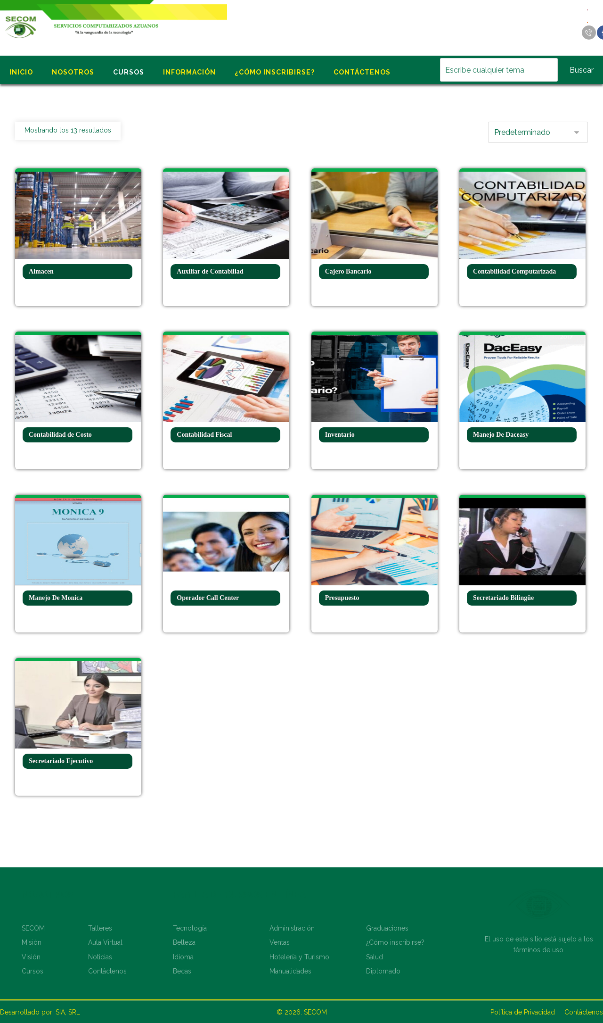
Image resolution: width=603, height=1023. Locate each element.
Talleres (100, 928)
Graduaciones (387, 928)
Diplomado (383, 971)
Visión (31, 957)
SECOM (33, 928)
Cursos (32, 971)
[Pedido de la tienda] (538, 132)
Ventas (279, 942)
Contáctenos (107, 971)
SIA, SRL (68, 1012)
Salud (374, 957)
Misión (31, 942)
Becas (182, 971)
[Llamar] (589, 32)
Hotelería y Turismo (299, 957)
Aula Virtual (105, 942)
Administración (292, 928)
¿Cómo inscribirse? (395, 942)
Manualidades (290, 971)
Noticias (100, 957)
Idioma (183, 957)
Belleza (184, 942)
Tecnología (190, 928)
